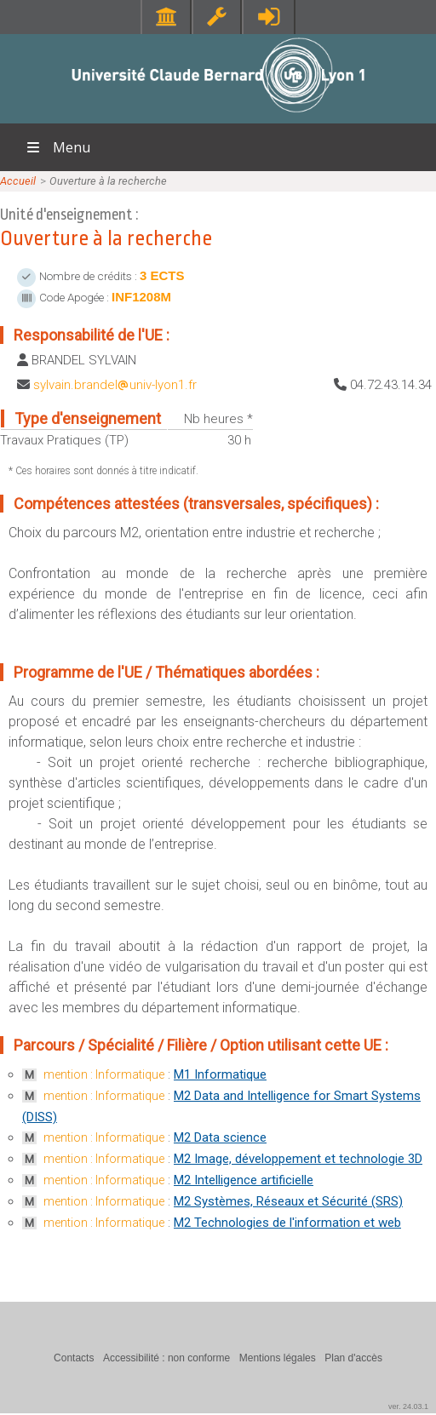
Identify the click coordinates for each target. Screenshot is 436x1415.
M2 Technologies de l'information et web (287, 1222)
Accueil (18, 181)
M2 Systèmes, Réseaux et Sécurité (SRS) (288, 1201)
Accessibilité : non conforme (166, 1358)
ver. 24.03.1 (408, 1406)
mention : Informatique (103, 1074)
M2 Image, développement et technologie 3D (298, 1158)
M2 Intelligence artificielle (243, 1180)
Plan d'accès (353, 1358)
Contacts (74, 1358)
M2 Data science (220, 1137)
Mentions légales (277, 1358)
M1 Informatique (220, 1074)
